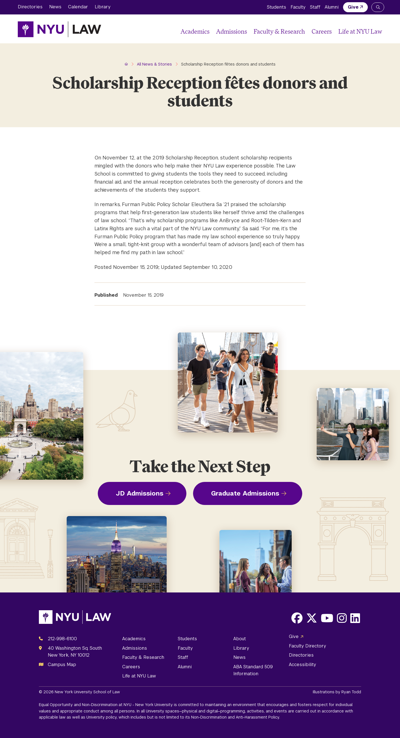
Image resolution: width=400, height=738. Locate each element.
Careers (322, 31)
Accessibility (302, 664)
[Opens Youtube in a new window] (327, 618)
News (55, 7)
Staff (315, 7)
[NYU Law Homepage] (59, 29)
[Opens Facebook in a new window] (296, 618)
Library (103, 7)
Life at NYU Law (360, 31)
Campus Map (62, 664)
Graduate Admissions (245, 493)
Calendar (78, 7)
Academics (195, 31)
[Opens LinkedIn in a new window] (355, 618)
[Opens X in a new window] (311, 618)
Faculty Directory (307, 646)
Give (353, 7)
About (239, 639)
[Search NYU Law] (377, 7)
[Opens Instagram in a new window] (342, 618)
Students (276, 7)
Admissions (231, 31)
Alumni (332, 7)
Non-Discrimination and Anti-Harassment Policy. (235, 717)
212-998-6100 (62, 639)
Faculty (298, 7)
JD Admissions (139, 493)
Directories (30, 7)
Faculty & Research (279, 31)
